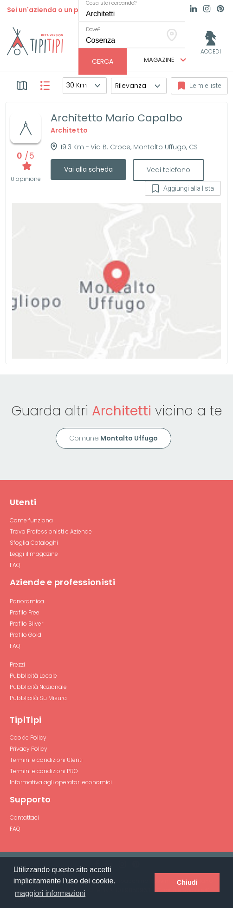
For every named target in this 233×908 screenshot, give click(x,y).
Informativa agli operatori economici (61, 782)
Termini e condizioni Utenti (46, 760)
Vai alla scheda (88, 169)
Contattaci (24, 817)
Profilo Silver (26, 624)
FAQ (15, 565)
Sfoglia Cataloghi (34, 543)
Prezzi (17, 664)
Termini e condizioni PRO (44, 771)
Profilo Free (24, 612)
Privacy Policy (28, 749)
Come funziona (31, 520)
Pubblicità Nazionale (38, 687)
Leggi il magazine (34, 554)
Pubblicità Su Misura (38, 698)
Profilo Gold (25, 635)
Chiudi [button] (187, 882)
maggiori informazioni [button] (50, 893)
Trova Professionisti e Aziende (51, 531)
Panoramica (27, 601)
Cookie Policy (28, 737)
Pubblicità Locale (33, 676)
